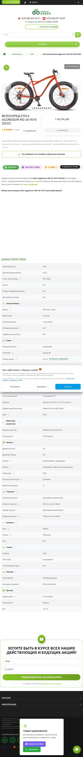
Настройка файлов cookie (10, 734)
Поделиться (29, 131)
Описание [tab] (12, 167)
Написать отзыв (71, 167)
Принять (68, 387)
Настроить (41, 387)
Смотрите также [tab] (32, 167)
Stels (32, 54)
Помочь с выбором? (58, 359)
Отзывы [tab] (52, 167)
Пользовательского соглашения (50, 683)
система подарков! (28, 184)
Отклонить (15, 387)
